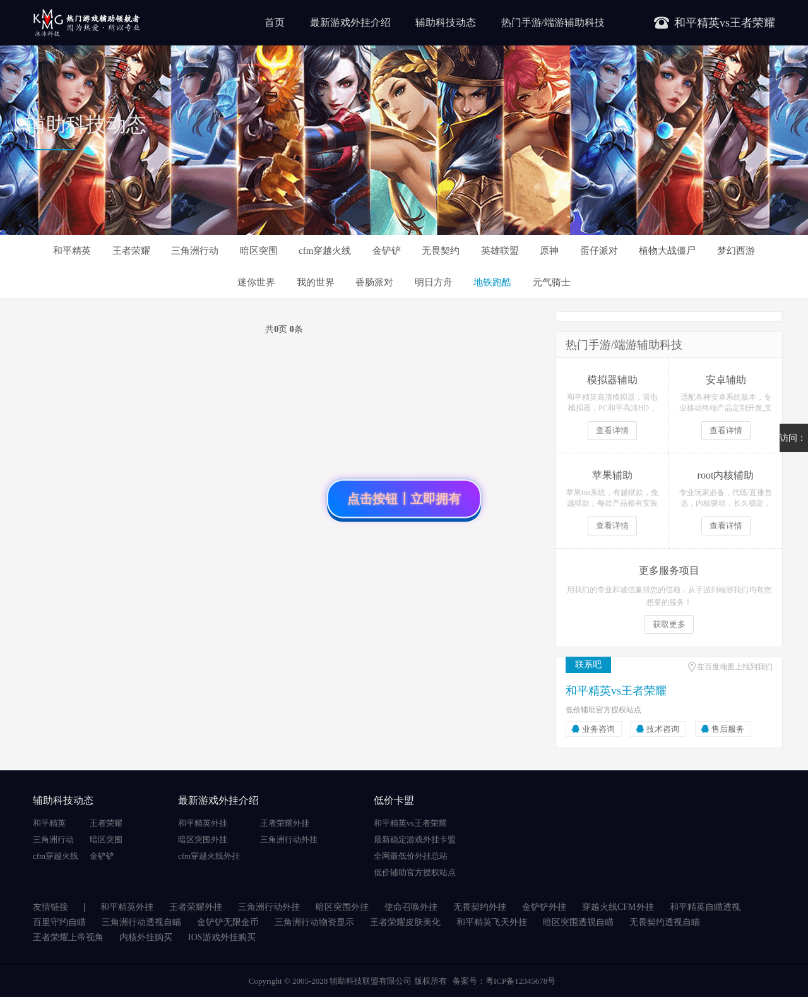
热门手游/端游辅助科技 (553, 22)
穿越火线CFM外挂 (618, 907)
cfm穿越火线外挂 (209, 856)
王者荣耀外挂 (284, 823)
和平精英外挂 (202, 823)
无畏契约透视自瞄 (664, 922)
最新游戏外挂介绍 (350, 22)
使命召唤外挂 (410, 907)
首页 (274, 22)
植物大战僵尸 (667, 251)
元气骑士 (552, 282)
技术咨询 (662, 729)
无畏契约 (441, 251)
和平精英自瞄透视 (705, 907)
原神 (549, 251)
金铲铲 (386, 251)
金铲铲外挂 (544, 907)
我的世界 (316, 282)
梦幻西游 (736, 251)
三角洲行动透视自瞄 (141, 922)
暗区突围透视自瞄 (578, 922)
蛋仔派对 (599, 251)
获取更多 (669, 624)
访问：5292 (793, 442)
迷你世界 (256, 282)
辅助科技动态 (445, 22)
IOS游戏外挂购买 (222, 937)
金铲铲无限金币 (228, 922)
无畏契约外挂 (479, 907)
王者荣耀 (131, 251)
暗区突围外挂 (202, 839)
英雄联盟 (500, 251)
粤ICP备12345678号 (520, 981)
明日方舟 (434, 282)
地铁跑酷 (492, 282)
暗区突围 (259, 251)
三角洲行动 (194, 251)
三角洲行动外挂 (289, 839)
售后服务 (727, 729)
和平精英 (72, 251)
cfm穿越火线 (325, 251)
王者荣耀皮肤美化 (405, 922)
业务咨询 (598, 729)
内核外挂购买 (145, 937)
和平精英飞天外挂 (491, 922)
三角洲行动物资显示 (314, 922)
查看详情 (612, 430)
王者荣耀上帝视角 (68, 937)
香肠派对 (374, 282)
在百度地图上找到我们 (735, 666)
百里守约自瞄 (59, 922)
